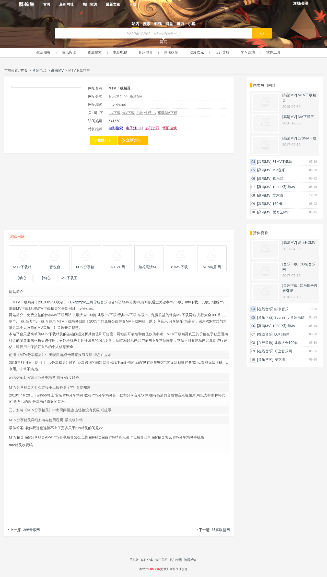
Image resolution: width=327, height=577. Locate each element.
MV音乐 (279, 170)
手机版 (134, 560)
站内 (135, 23)
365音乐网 (24, 530)
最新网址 (66, 4)
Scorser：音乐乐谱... (291, 317)
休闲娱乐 (171, 52)
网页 (163, 42)
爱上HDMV (307, 242)
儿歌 (139, 113)
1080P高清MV (284, 187)
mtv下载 (128, 113)
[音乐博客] (265, 359)
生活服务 (43, 52)
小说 (191, 23)
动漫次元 (197, 52)
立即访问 (133, 140)
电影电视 (120, 52)
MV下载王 (306, 117)
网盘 (169, 23)
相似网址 (17, 237)
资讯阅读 (69, 52)
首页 (46, 4)
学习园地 (248, 52)
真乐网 (278, 178)
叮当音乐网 (283, 351)
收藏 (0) (103, 140)
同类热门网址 (264, 85)
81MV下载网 (283, 162)
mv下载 (115, 113)
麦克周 (279, 359)
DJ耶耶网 (281, 334)
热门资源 (90, 4)
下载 (132, 4)
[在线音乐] (265, 309)
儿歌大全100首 (286, 343)
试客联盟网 (213, 530)
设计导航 (222, 52)
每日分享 (147, 560)
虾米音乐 (281, 309)
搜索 (146, 23)
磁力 (180, 23)
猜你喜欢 (260, 232)
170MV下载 (307, 138)
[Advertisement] (119, 194)
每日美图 (161, 560)
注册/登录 (300, 3)
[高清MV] (289, 95)
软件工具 (273, 52)
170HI (277, 204)
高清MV (57, 70)
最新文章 (113, 4)
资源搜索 (94, 52)
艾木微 (278, 195)
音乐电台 (145, 52)
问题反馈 (190, 560)
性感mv (150, 113)
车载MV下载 (167, 113)
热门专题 (176, 560)
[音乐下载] (290, 264)
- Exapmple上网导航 (83, 302)
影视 (158, 23)
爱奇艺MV (281, 212)
